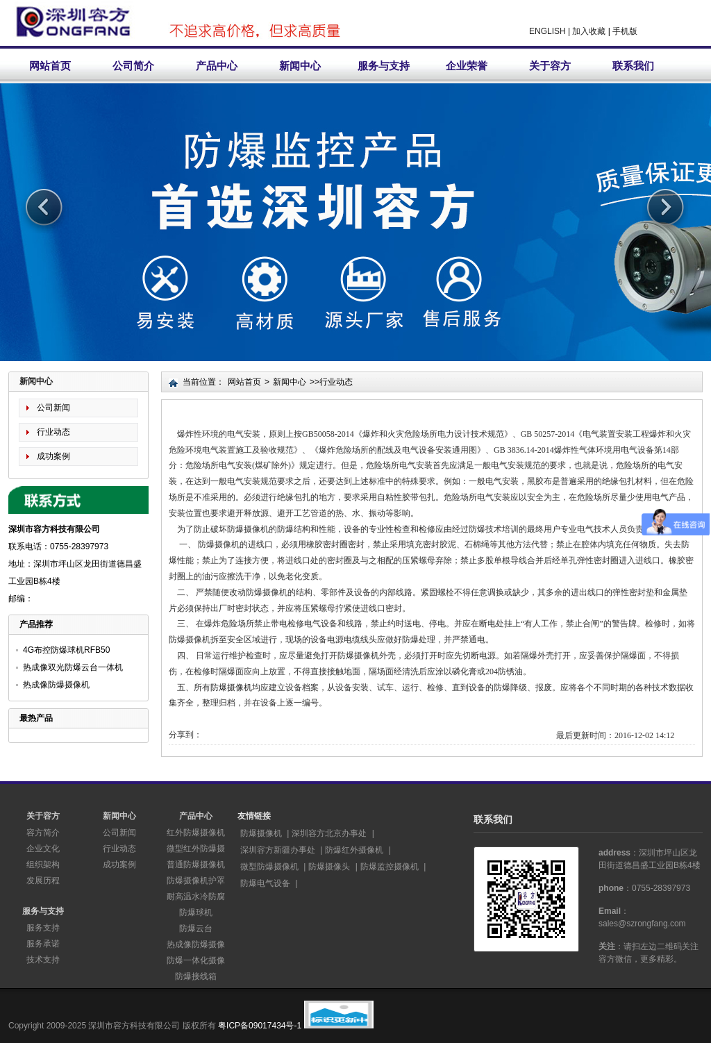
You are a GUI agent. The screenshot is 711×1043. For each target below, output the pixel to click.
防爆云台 (195, 928)
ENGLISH (547, 31)
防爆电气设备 (265, 883)
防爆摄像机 (231, 687)
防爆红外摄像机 (354, 850)
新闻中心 (300, 66)
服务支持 (43, 928)
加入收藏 (588, 31)
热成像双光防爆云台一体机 (73, 667)
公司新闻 (53, 407)
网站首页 (50, 66)
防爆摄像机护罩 (196, 880)
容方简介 (43, 832)
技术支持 (43, 960)
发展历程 (43, 880)
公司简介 (133, 66)
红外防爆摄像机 (196, 832)
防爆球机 (195, 912)
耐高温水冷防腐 (196, 896)
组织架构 (43, 864)
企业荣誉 (466, 66)
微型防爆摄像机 (269, 866)
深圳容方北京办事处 (329, 833)
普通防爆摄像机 (196, 864)
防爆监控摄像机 (389, 866)
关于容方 (550, 66)
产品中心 (216, 66)
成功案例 (53, 456)
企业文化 (43, 848)
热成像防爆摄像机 (56, 685)
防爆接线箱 (196, 976)
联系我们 (633, 66)
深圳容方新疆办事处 (277, 850)
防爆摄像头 (329, 866)
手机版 (624, 31)
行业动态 (53, 432)
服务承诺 (43, 944)
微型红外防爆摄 (196, 848)
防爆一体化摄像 (196, 960)
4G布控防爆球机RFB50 (66, 650)
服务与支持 (384, 66)
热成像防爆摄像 (196, 944)
